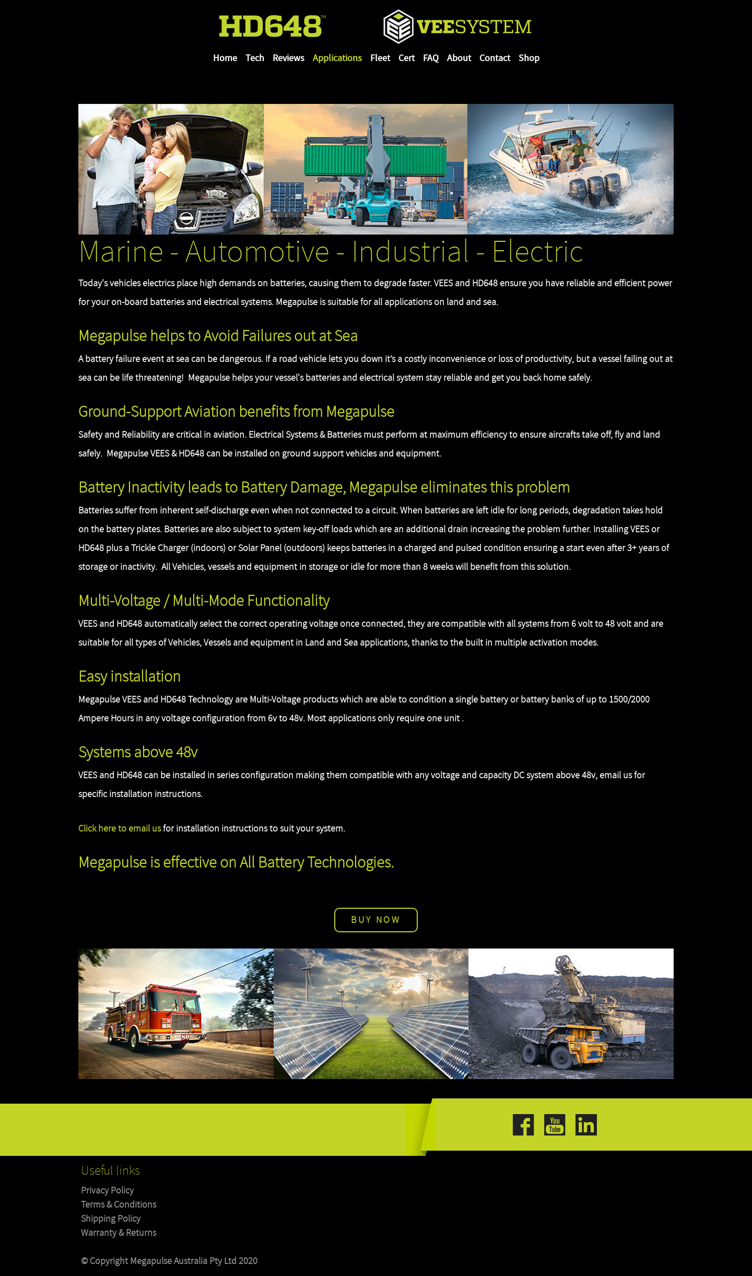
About (459, 58)
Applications (337, 58)
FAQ (431, 58)
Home (225, 58)
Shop (529, 58)
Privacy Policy (107, 1191)
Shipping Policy (110, 1219)
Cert (406, 58)
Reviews (288, 58)
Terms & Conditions (118, 1205)
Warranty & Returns (118, 1233)
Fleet (380, 58)
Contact (494, 58)
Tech (254, 58)
